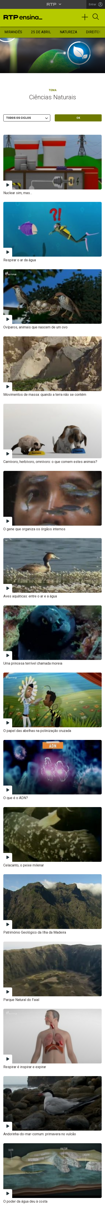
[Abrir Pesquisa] (95, 17)
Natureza (68, 32)
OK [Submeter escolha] (78, 117)
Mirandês (13, 32)
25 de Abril (41, 32)
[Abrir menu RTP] (52, 4)
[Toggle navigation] (86, 19)
